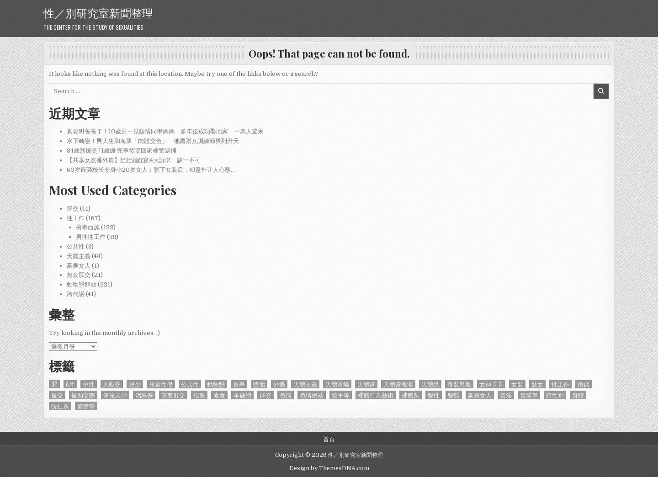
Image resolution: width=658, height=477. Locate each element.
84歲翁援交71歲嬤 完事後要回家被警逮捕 (121, 150)
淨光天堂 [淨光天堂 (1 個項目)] (115, 395)
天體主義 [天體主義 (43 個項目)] (305, 384)
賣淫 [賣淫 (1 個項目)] (506, 395)
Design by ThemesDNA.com (329, 468)
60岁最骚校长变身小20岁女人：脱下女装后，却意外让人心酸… (151, 169)
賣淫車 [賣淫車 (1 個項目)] (529, 395)
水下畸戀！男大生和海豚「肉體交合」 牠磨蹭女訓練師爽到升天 (153, 141)
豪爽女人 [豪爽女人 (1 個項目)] (480, 395)
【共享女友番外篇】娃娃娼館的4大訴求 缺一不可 (134, 160)
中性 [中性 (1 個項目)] (89, 384)
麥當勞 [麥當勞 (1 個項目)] (86, 406)
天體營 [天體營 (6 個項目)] (366, 384)
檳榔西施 (88, 227)
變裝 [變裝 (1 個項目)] (454, 395)
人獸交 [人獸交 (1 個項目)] (112, 384)
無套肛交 (78, 274)
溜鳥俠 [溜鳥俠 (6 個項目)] (144, 395)
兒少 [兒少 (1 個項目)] (135, 384)
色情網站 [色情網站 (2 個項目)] (312, 395)
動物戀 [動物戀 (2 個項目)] (216, 384)
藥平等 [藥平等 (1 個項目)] (341, 395)
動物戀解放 (81, 284)
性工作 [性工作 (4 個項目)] (560, 384)
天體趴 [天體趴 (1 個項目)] (430, 384)
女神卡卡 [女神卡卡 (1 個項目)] (491, 384)
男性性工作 (91, 236)
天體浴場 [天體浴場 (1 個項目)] (337, 384)
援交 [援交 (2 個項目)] (57, 395)
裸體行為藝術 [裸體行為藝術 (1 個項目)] (375, 395)
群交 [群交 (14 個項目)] (265, 395)
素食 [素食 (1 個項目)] (219, 395)
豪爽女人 (78, 265)
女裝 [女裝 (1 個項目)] (517, 384)
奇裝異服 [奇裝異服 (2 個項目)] (459, 384)
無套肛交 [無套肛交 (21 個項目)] (173, 395)
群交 (73, 208)
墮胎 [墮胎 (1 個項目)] (259, 384)
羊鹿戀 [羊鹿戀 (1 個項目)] (242, 395)
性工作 (76, 218)
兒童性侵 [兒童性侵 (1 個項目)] (161, 384)
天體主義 (78, 256)
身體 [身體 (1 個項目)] (578, 395)
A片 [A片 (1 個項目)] (70, 384)
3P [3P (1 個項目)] (54, 384)
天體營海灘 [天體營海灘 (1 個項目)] (398, 384)
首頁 (329, 438)
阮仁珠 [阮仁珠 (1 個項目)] (60, 406)
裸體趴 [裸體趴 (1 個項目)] (410, 395)
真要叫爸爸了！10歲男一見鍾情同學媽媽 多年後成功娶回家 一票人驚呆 (165, 131)
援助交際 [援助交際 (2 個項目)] (83, 395)
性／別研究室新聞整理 (98, 12)
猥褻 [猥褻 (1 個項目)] (199, 395)
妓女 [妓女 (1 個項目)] (537, 384)
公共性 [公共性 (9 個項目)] (190, 384)
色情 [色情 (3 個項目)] (286, 395)
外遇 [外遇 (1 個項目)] (279, 384)
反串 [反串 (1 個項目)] (239, 384)
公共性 (76, 246)
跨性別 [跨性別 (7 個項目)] (555, 395)
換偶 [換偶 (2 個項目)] (583, 384)
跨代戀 (76, 294)
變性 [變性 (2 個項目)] (434, 395)
